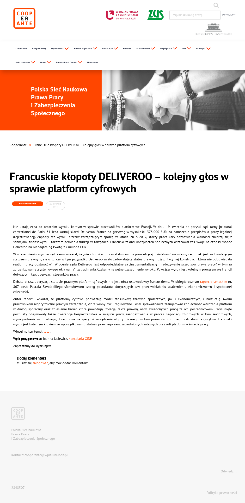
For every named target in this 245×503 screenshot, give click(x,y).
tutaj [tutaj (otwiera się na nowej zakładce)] (46, 331)
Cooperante (18, 145)
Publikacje (110, 49)
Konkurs (127, 48)
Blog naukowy (39, 48)
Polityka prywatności (222, 492)
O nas (45, 62)
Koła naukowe (25, 62)
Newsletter (92, 62)
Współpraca (168, 49)
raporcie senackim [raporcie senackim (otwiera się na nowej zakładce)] (213, 281)
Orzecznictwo (145, 49)
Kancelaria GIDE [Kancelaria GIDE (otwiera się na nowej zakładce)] (80, 338)
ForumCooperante (85, 49)
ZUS (186, 49)
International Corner (69, 62)
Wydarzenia (60, 49)
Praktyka (203, 49)
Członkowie (21, 48)
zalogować (40, 363)
